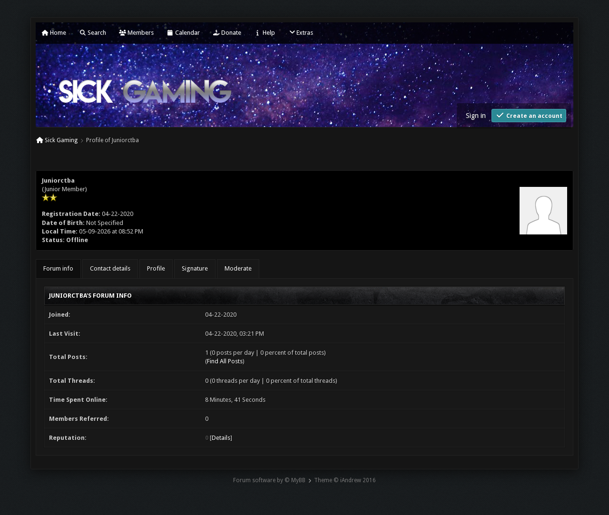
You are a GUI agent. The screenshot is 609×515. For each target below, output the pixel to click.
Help (264, 32)
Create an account (528, 115)
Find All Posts (225, 361)
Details (221, 437)
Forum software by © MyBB (269, 480)
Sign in (476, 115)
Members (136, 32)
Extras (300, 32)
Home (53, 32)
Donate (227, 32)
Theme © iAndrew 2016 (345, 480)
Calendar (183, 32)
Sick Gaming (61, 140)
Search (92, 32)
